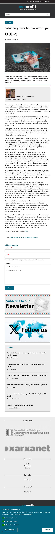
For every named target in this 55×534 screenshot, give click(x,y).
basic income (14, 237)
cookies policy (28, 514)
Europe (21, 237)
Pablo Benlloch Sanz (14, 408)
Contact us (27, 492)
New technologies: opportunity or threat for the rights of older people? (27, 395)
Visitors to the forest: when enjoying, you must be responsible (27, 385)
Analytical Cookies (11, 521)
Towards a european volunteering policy (20, 405)
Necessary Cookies (11, 518)
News (27, 464)
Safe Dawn (12, 387)
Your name (8, 248)
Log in (47, 1)
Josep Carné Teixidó (14, 399)
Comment (7, 263)
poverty (35, 237)
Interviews (27, 466)
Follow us (31, 1)
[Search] (27, 14)
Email (6, 255)
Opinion (27, 468)
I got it (47, 530)
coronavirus (28, 237)
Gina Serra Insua (13, 378)
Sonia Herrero (13, 369)
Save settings (9, 530)
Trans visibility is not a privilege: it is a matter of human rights (27, 375)
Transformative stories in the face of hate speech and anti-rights (26, 365)
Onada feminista (13, 358)
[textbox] (27, 276)
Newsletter (40, 1)
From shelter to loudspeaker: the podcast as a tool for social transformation (26, 354)
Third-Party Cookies (12, 525)
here (26, 231)
